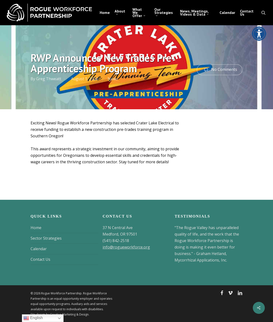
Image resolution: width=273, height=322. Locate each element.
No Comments (219, 69)
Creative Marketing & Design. (69, 314)
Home (36, 227)
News (113, 78)
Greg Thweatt (48, 78)
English (33, 318)
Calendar (39, 248)
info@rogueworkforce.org (126, 247)
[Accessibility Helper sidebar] (257, 32)
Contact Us (40, 259)
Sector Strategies (46, 238)
